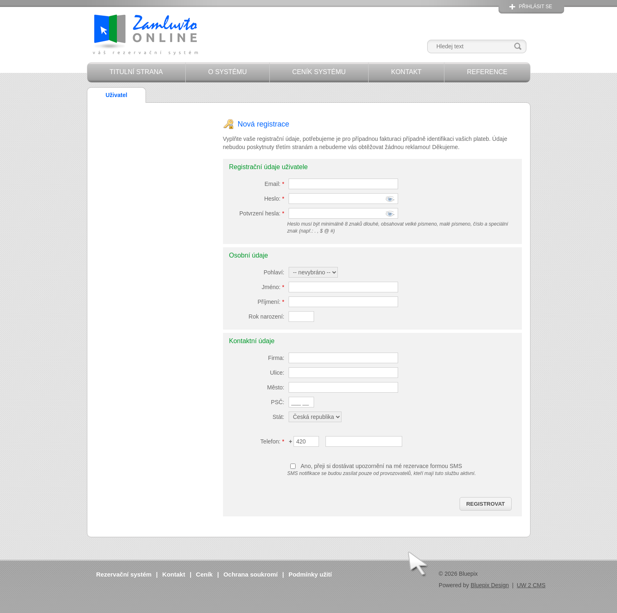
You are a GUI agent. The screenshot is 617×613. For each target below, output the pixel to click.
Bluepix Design (490, 585)
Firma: (276, 358)
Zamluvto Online (144, 35)
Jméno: (273, 287)
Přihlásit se (535, 6)
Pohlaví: (274, 272)
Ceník (204, 574)
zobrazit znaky (390, 200)
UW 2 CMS (531, 585)
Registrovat (485, 504)
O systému (227, 71)
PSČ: (278, 402)
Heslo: (274, 198)
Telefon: (272, 441)
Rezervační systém (124, 574)
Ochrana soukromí (250, 574)
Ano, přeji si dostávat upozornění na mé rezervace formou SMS (381, 466)
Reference (487, 71)
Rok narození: (266, 316)
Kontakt (406, 71)
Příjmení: (270, 302)
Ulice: (277, 372)
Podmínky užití (310, 574)
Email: (274, 184)
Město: (275, 387)
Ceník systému (319, 71)
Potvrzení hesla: (262, 213)
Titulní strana (136, 71)
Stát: (279, 417)
